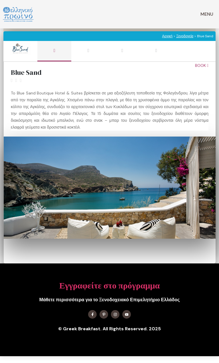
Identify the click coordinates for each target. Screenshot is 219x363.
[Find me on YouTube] (126, 314)
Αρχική (167, 36)
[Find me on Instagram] (115, 314)
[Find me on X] (104, 314)
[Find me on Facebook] (92, 314)
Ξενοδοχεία (184, 36)
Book (201, 65)
